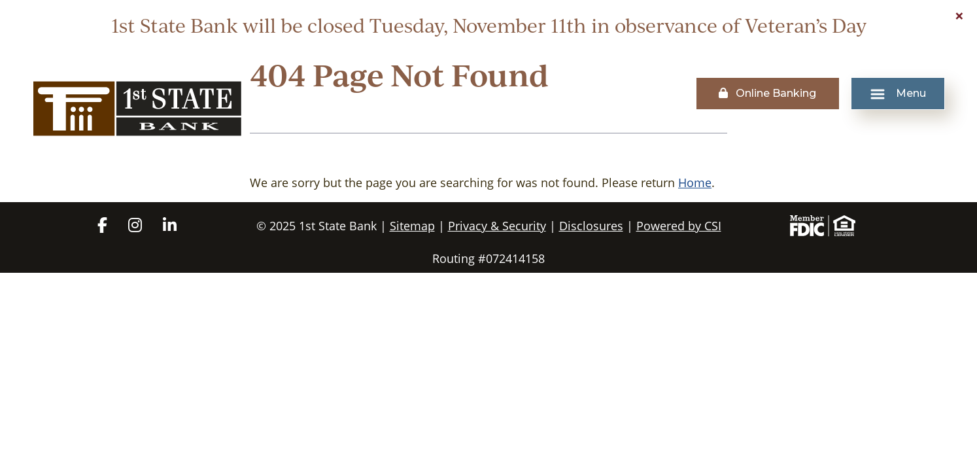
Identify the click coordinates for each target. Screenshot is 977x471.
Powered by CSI (678, 226)
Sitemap (412, 226)
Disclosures (591, 226)
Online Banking (767, 93)
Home (694, 182)
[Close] (959, 15)
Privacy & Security (497, 226)
